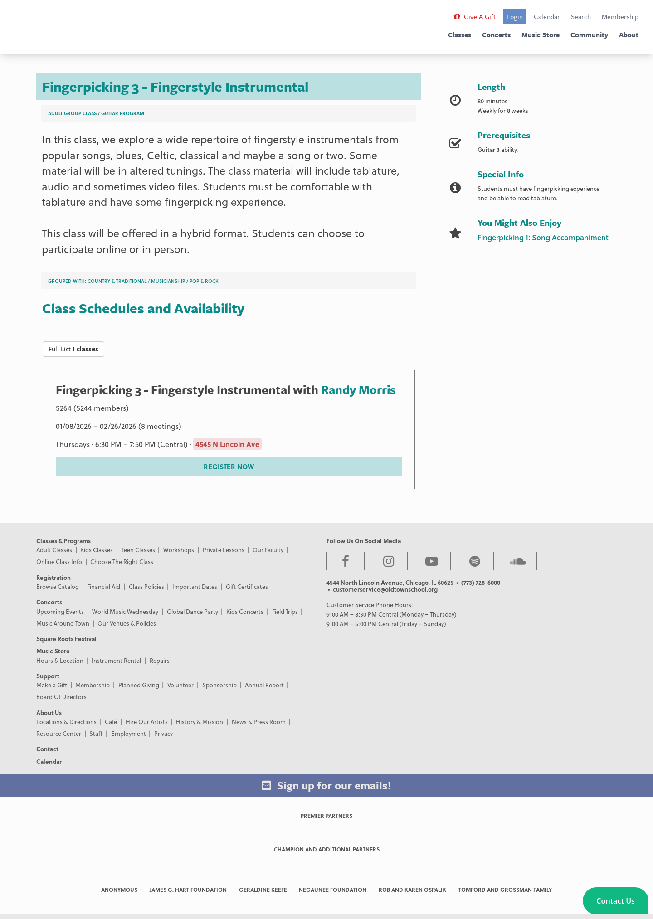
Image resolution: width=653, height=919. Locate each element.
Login (515, 16)
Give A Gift (475, 16)
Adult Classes (54, 549)
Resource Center (58, 733)
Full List (73, 349)
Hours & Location (59, 660)
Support (47, 675)
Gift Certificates (247, 586)
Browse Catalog (57, 586)
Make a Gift (51, 685)
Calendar (547, 16)
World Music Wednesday (125, 611)
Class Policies (146, 586)
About (628, 34)
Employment (128, 733)
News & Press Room (259, 721)
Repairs (160, 660)
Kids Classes (96, 549)
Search (581, 16)
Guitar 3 (489, 149)
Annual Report (264, 685)
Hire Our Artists (147, 721)
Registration (53, 577)
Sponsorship (219, 685)
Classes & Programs (63, 540)
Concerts (496, 34)
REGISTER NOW (229, 467)
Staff (95, 733)
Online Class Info (59, 561)
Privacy (163, 733)
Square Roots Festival (66, 638)
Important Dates (194, 586)
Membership (620, 16)
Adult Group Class (72, 113)
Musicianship (168, 280)
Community (589, 34)
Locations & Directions (66, 721)
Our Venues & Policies (126, 623)
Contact (47, 748)
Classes (459, 34)
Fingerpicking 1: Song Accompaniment (543, 237)
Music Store (540, 34)
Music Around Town (62, 623)
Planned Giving (138, 685)
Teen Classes (138, 549)
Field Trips (285, 611)
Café (111, 721)
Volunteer (180, 685)
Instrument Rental (116, 660)
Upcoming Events (60, 611)
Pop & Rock (204, 280)
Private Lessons (223, 549)
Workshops (178, 549)
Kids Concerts (244, 611)
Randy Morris (358, 389)
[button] (615, 900)
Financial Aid (103, 586)
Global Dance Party (192, 611)
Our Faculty (268, 549)
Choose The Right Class (121, 561)
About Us (49, 712)
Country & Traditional (117, 280)
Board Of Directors (61, 696)
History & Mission (199, 721)
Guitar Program (122, 113)
